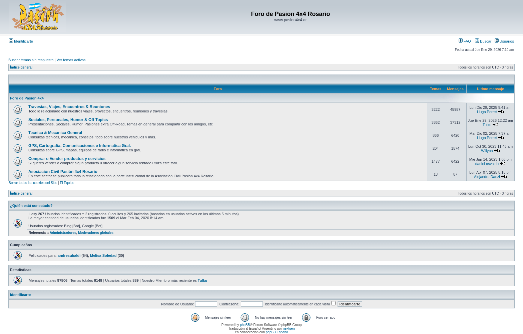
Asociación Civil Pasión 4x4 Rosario (62, 171)
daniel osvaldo (487, 164)
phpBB (245, 325)
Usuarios (504, 41)
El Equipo (67, 183)
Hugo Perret (487, 112)
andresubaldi (69, 255)
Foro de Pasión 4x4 (27, 98)
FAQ (465, 41)
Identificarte (21, 41)
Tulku (487, 125)
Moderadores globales (95, 233)
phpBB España (277, 332)
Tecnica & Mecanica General (55, 132)
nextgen (289, 328)
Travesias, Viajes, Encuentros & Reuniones (69, 106)
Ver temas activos (71, 60)
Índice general (21, 67)
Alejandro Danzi (487, 177)
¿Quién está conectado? (31, 206)
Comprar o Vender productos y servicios (66, 158)
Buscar (483, 41)
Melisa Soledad (103, 255)
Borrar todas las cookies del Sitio (33, 183)
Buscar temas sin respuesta (31, 60)
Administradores (63, 233)
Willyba (487, 151)
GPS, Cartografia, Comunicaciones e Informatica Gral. (79, 145)
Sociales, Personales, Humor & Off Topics (68, 119)
